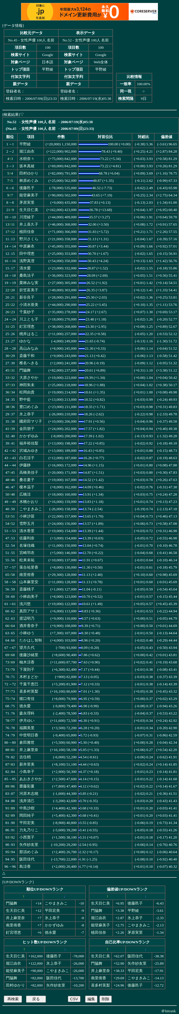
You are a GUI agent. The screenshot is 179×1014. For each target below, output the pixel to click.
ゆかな (25, 341)
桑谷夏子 (27, 480)
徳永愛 (25, 706)
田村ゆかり (28, 173)
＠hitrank (168, 1011)
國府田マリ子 (30, 421)
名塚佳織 (27, 545)
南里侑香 (27, 575)
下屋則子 (27, 670)
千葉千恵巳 (28, 684)
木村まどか (28, 677)
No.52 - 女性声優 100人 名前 (86, 40)
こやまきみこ (30, 509)
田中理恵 (27, 254)
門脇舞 (25, 370)
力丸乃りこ (28, 830)
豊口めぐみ (28, 407)
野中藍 (25, 400)
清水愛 (25, 268)
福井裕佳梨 (28, 443)
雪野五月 (27, 524)
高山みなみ (28, 348)
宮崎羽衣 (27, 553)
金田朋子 (27, 429)
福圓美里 (27, 728)
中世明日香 (28, 735)
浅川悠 (25, 604)
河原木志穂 (28, 794)
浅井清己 (27, 801)
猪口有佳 (27, 699)
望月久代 (27, 648)
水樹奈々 (27, 159)
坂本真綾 (27, 166)
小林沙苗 (27, 516)
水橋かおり (28, 502)
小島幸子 (27, 772)
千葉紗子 (27, 312)
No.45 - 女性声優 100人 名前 (31, 40)
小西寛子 (27, 837)
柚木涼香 (27, 662)
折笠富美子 (28, 290)
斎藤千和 (27, 356)
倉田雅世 (27, 743)
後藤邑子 (27, 188)
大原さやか (28, 378)
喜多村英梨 (28, 691)
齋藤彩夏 (27, 786)
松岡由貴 (27, 392)
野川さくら (28, 239)
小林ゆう (27, 633)
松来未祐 (27, 560)
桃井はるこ (28, 334)
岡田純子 (27, 815)
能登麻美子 (28, 195)
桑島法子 (27, 275)
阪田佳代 (27, 859)
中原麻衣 (27, 246)
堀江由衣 (27, 151)
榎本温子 (27, 487)
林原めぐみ (28, 181)
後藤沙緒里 (28, 655)
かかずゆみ (28, 436)
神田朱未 (27, 385)
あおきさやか (30, 779)
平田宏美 (27, 823)
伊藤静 (25, 465)
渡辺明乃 (27, 618)
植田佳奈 (27, 232)
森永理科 (27, 713)
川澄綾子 (27, 217)
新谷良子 (27, 297)
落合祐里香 (28, 567)
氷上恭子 (27, 414)
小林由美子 (28, 597)
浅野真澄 (27, 261)
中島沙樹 (27, 808)
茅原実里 (27, 203)
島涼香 (25, 867)
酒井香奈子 (28, 626)
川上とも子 (28, 319)
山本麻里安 (28, 582)
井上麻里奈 (28, 750)
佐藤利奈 (27, 538)
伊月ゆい (27, 721)
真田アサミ (28, 611)
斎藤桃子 (27, 589)
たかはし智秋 (30, 640)
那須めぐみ (28, 852)
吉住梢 (25, 757)
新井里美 (27, 764)
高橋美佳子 (28, 473)
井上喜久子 (28, 224)
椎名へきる (28, 363)
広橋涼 (25, 494)
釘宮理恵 (27, 327)
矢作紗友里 (28, 845)
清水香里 (27, 531)
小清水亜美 (28, 305)
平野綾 (25, 144)
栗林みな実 (28, 283)
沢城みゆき (28, 451)
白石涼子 (27, 458)
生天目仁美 (28, 210)
